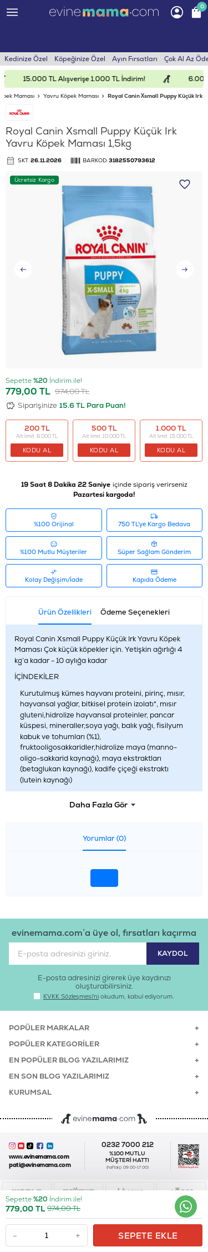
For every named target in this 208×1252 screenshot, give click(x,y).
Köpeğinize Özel (79, 58)
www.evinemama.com (39, 1157)
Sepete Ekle (148, 1235)
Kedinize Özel (26, 58)
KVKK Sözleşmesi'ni (71, 996)
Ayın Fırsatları (135, 58)
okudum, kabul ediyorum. (104, 996)
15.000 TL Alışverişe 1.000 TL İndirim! (92, 79)
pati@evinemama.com (39, 1165)
